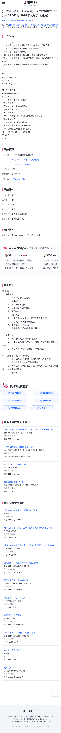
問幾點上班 (10, 401)
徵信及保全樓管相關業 (29, 25)
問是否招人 (54, 393)
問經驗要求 (25, 393)
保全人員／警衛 (18, 179)
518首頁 (12, 25)
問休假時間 (10, 393)
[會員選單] (57, 3)
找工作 (18, 25)
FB (30, 703)
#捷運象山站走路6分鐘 (21, 164)
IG (24, 703)
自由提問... (25, 401)
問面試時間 (39, 393)
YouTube (36, 703)
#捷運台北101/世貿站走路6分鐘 (25, 160)
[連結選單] (3, 3)
